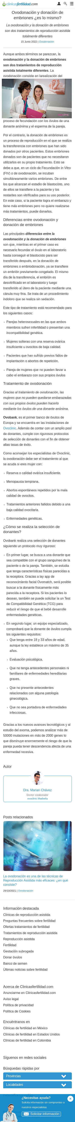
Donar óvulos (12, 957)
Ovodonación (46, 41)
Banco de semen (15, 963)
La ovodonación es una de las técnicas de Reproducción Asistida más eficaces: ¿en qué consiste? (35, 880)
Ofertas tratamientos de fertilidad (26, 927)
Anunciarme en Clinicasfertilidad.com (29, 993)
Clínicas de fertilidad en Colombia (27, 1040)
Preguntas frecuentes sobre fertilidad (29, 920)
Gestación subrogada (18, 951)
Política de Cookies (17, 1011)
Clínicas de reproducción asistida (26, 914)
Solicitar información (40, 1114)
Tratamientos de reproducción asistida (30, 933)
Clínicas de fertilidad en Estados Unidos (31, 1034)
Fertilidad (9, 945)
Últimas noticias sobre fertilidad (25, 969)
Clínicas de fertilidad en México (25, 1028)
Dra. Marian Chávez (37, 790)
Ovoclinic (9, 428)
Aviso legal (11, 999)
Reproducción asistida (19, 939)
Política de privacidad (18, 1005)
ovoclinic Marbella (37, 798)
